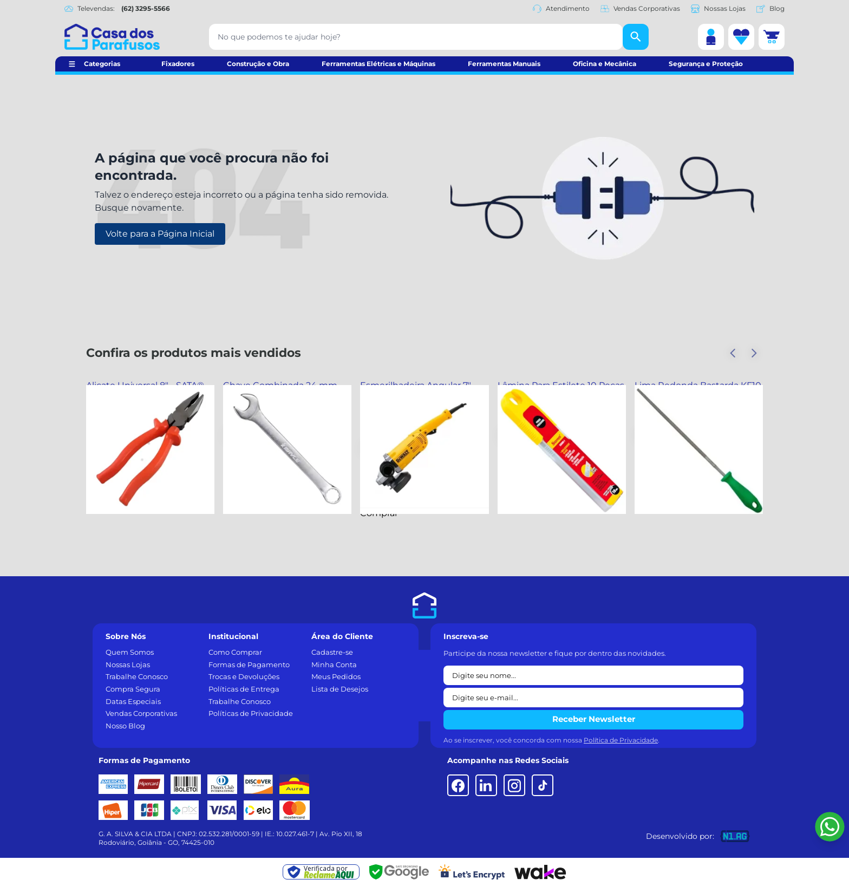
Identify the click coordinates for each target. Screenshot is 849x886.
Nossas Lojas (718, 8)
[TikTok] (542, 785)
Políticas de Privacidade (250, 713)
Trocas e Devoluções (243, 676)
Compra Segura (133, 689)
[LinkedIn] (486, 785)
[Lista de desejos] (741, 36)
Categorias (102, 64)
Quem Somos (130, 652)
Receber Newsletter (593, 719)
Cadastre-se (332, 652)
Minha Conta (334, 664)
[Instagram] (514, 785)
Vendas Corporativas (640, 8)
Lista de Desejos (339, 689)
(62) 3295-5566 (145, 8)
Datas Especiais (133, 701)
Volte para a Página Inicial (160, 234)
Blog (770, 8)
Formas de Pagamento (249, 664)
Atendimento (561, 8)
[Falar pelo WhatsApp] (830, 827)
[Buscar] (636, 37)
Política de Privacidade (621, 740)
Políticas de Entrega (243, 689)
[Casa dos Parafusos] (112, 37)
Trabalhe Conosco (137, 676)
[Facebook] (458, 785)
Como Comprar (235, 652)
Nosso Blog (125, 725)
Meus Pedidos (336, 676)
